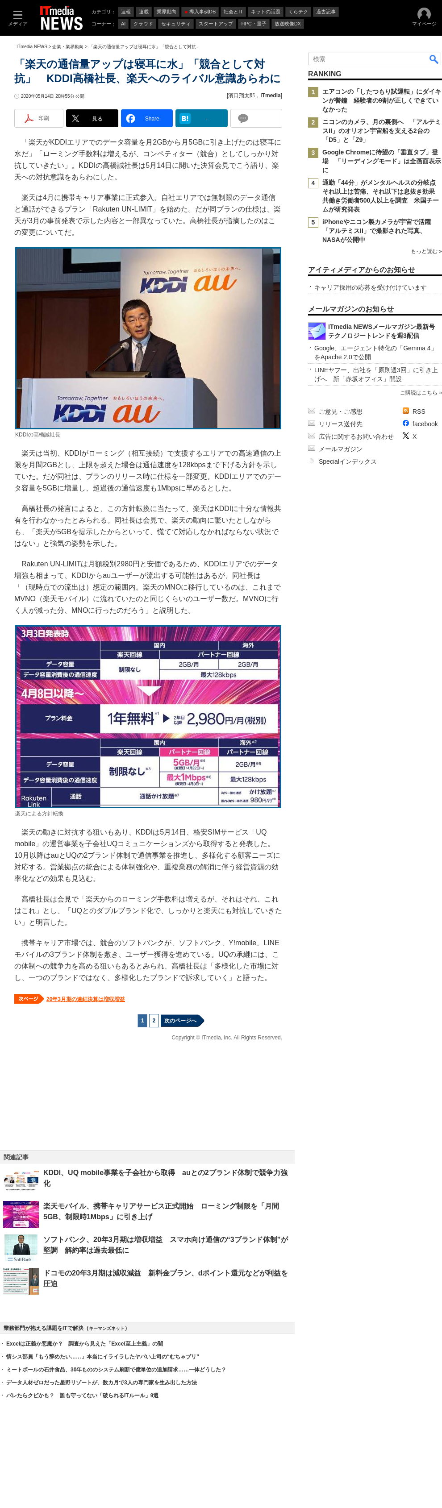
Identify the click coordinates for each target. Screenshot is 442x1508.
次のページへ (180, 1021)
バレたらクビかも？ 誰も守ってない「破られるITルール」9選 (82, 1395)
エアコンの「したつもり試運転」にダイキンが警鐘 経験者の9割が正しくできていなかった (381, 100)
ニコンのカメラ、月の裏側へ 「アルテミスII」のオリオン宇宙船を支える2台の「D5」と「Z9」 (381, 130)
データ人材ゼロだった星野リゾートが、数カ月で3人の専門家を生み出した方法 (101, 1382)
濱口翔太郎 (241, 95)
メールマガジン (341, 449)
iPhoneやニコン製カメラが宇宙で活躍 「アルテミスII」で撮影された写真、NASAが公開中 (379, 230)
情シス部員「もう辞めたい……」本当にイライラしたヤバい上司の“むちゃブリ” (102, 1357)
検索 (434, 59)
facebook (425, 424)
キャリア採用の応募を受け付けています (370, 287)
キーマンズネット (107, 1328)
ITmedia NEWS (32, 46)
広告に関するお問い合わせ (356, 436)
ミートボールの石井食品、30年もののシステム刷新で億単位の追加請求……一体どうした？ (116, 1370)
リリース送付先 (341, 424)
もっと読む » (426, 251)
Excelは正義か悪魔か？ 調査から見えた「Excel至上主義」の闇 (84, 1344)
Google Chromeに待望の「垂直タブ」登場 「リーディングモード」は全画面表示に (381, 161)
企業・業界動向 (67, 46)
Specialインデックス (348, 461)
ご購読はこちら (419, 393)
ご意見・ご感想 (341, 411)
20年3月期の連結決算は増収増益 (85, 999)
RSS (419, 411)
